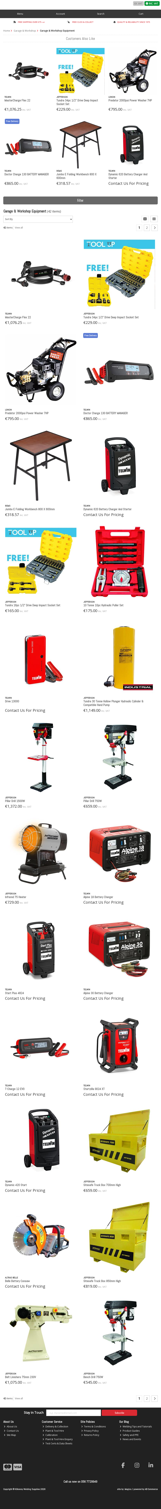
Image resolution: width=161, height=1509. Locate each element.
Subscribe (119, 1412)
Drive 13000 (12, 701)
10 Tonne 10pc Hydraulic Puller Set (103, 605)
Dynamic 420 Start (16, 1185)
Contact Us (11, 1430)
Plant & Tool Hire (53, 1430)
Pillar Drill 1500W (15, 801)
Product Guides (130, 1430)
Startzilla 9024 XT (94, 1089)
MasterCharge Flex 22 (17, 100)
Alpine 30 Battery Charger (98, 993)
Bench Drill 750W (93, 1377)
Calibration (50, 1435)
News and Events (130, 1439)
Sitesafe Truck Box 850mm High (102, 1281)
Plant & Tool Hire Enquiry (58, 1439)
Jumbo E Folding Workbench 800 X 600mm (76, 176)
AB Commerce (151, 1489)
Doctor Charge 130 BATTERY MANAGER (26, 174)
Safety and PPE (129, 1435)
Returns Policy (90, 1435)
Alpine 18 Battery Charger (98, 897)
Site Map (10, 1435)
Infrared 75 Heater (15, 897)
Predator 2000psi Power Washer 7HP (130, 100)
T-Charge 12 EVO (14, 1089)
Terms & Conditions (93, 1426)
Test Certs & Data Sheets (57, 1443)
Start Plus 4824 (14, 993)
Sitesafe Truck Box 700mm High (102, 1185)
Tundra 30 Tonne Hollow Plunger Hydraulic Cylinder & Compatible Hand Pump (113, 703)
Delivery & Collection (55, 1426)
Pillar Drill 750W (92, 801)
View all (19, 227)
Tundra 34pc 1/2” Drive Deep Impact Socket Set (77, 102)
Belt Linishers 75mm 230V (20, 1377)
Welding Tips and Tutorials (136, 1426)
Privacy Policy (90, 1430)
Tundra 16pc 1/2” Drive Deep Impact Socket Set (32, 605)
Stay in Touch (34, 1413)
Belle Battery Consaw (17, 1281)
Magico (128, 1489)
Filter (80, 200)
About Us (10, 1426)
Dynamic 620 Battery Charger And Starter (127, 176)
